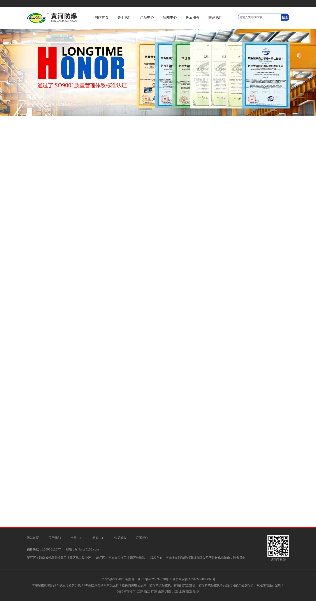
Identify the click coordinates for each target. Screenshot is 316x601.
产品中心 (147, 17)
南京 (189, 591)
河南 (168, 591)
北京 (175, 591)
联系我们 (215, 17)
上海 (182, 591)
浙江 (147, 591)
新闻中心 (170, 17)
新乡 (196, 591)
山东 (161, 591)
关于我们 (124, 17)
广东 (154, 591)
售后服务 (193, 17)
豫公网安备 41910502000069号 (194, 579)
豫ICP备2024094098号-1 (154, 579)
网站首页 (102, 17)
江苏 (140, 591)
